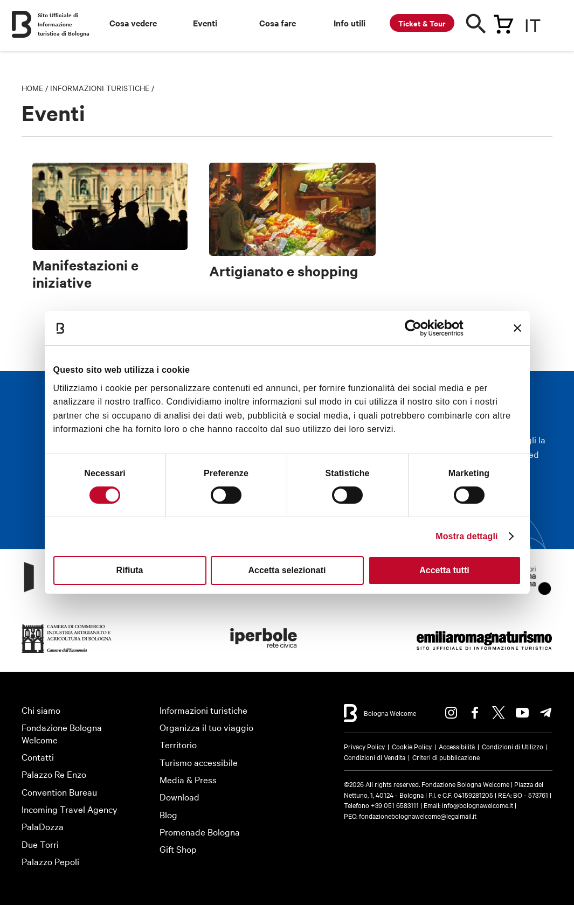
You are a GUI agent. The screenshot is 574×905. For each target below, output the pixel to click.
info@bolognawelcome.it (477, 805)
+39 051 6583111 (395, 805)
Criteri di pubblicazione (446, 757)
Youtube (522, 712)
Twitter (498, 712)
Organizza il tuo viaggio (206, 727)
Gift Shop (178, 849)
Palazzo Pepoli (50, 861)
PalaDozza (43, 826)
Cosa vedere (133, 23)
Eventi (205, 23)
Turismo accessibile (199, 762)
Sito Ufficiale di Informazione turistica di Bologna (63, 24)
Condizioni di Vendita (374, 757)
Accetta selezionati (287, 570)
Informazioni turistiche (99, 87)
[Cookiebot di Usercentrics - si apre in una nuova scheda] (416, 328)
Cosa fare (277, 23)
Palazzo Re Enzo (54, 774)
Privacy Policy (364, 746)
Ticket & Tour (422, 23)
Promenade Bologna (200, 831)
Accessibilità (457, 746)
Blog (168, 814)
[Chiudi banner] (517, 328)
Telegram (546, 712)
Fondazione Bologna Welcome (62, 733)
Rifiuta (129, 570)
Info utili (349, 23)
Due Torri (40, 844)
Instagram (451, 712)
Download (179, 796)
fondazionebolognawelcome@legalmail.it (417, 815)
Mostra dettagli (466, 536)
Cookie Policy (412, 746)
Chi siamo (41, 710)
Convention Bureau (59, 791)
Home (32, 87)
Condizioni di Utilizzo (512, 746)
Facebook (474, 712)
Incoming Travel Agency (69, 809)
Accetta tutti (444, 570)
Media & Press (188, 779)
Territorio (178, 744)
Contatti (38, 756)
